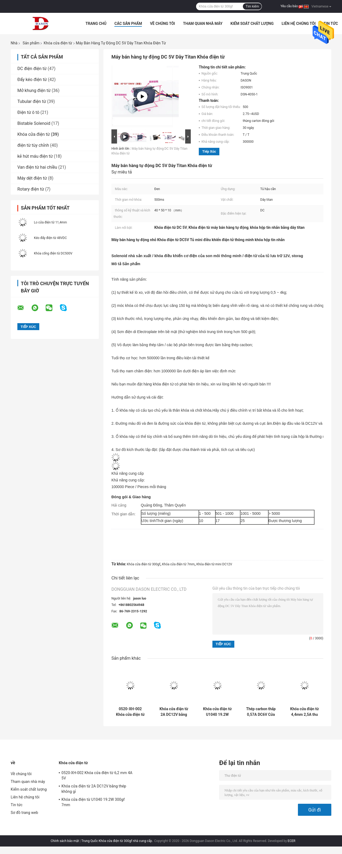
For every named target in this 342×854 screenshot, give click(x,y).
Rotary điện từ (30, 189)
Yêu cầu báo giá (292, 6)
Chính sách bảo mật (65, 841)
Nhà (14, 43)
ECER (292, 841)
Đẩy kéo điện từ (32, 79)
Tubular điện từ (31, 101)
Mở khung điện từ (34, 90)
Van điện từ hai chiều (37, 167)
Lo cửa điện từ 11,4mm (50, 222)
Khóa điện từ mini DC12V (214, 564)
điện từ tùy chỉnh (33, 145)
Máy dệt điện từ (32, 178)
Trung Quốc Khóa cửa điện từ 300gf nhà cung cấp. (117, 841)
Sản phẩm (31, 43)
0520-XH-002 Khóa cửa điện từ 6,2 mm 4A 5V (130, 712)
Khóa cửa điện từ (58, 43)
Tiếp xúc (209, 151)
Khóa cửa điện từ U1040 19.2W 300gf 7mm (217, 712)
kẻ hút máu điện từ (35, 156)
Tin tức (331, 23)
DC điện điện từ (32, 68)
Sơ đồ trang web (24, 812)
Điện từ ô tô (28, 112)
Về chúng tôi (162, 23)
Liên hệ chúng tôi (299, 23)
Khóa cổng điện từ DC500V (53, 253)
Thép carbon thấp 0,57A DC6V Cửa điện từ (260, 712)
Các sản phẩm (128, 23)
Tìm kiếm (252, 6)
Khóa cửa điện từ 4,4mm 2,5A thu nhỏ (304, 712)
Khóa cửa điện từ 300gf (143, 564)
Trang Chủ (96, 23)
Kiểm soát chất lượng (252, 23)
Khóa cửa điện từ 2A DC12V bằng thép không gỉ (174, 712)
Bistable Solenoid (33, 123)
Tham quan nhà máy (203, 23)
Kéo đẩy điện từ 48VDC (50, 238)
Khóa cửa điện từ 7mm (178, 564)
